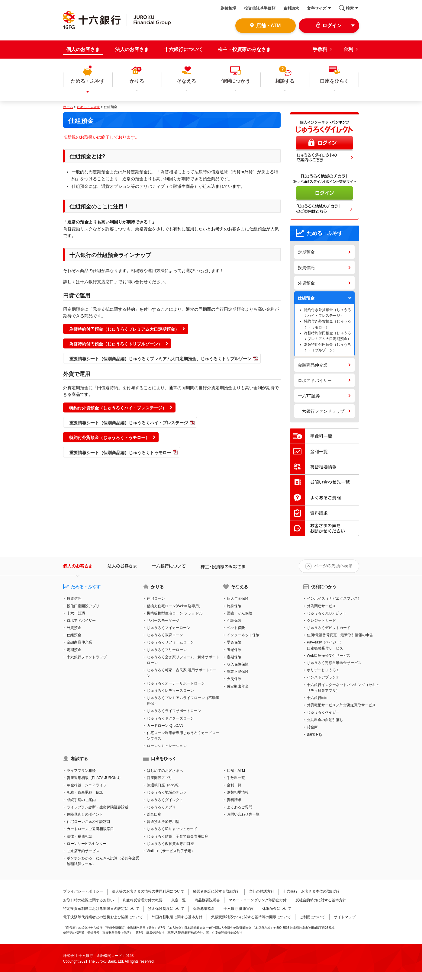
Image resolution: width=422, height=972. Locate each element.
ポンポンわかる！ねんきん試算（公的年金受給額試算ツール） (103, 861)
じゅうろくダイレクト (165, 800)
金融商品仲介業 (312, 365)
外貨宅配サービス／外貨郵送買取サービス (341, 705)
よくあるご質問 (239, 807)
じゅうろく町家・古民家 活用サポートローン (182, 673)
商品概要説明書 (207, 900)
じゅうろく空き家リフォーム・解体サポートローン (183, 660)
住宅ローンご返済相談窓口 (88, 822)
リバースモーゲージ (163, 620)
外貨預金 (306, 283)
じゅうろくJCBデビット (326, 613)
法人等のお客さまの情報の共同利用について (148, 891)
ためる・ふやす (88, 107)
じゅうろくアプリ (161, 807)
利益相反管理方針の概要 (143, 900)
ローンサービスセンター (87, 844)
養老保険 (234, 650)
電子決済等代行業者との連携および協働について (103, 917)
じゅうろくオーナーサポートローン (176, 683)
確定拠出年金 (238, 686)
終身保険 (234, 606)
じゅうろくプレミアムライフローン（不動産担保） (183, 701)
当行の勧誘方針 (261, 891)
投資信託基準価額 (259, 8)
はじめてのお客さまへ (165, 770)
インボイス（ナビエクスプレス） (334, 598)
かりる (157, 586)
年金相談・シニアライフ (87, 785)
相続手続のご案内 (81, 800)
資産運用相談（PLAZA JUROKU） (95, 778)
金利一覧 (234, 785)
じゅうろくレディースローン (170, 690)
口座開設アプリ (159, 778)
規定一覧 (178, 900)
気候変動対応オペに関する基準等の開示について (251, 917)
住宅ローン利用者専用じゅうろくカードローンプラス (183, 736)
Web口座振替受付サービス (328, 655)
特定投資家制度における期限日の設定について (101, 908)
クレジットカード (321, 620)
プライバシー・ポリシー (83, 891)
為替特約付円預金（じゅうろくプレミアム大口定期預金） (124, 329)
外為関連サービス (321, 606)
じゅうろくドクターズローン (170, 718)
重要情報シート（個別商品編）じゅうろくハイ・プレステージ (128, 422)
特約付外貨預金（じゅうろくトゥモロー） (109, 437)
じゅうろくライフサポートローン (174, 711)
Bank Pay (314, 734)
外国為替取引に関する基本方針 (177, 917)
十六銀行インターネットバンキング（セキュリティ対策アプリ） (343, 688)
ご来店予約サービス (83, 851)
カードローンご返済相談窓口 (90, 829)
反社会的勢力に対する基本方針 (320, 900)
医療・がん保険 (239, 613)
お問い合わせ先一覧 (243, 814)
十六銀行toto (317, 698)
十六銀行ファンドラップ (321, 411)
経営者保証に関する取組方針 (216, 891)
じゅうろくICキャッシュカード (172, 829)
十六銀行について (183, 49)
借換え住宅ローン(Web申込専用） (174, 606)
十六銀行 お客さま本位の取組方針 (312, 891)
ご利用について (312, 917)
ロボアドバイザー (315, 380)
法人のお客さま (132, 49)
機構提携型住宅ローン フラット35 (175, 613)
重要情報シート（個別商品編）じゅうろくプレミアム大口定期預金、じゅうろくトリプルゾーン (160, 358)
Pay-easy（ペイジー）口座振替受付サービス (325, 645)
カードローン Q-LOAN (165, 725)
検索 (350, 8)
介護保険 (234, 620)
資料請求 (291, 8)
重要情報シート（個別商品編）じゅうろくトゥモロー (120, 452)
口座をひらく (163, 758)
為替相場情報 (238, 792)
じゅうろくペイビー (323, 712)
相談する (79, 758)
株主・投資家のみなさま (244, 49)
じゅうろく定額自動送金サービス (334, 663)
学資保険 (234, 642)
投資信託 (306, 267)
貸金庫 (312, 727)
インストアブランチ (323, 677)
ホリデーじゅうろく (323, 670)
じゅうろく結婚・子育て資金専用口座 (177, 836)
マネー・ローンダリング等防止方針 (258, 900)
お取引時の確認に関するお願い (88, 900)
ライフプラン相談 (81, 770)
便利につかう (324, 586)
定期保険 (234, 657)
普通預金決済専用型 (163, 822)
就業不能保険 (238, 671)
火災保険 (234, 679)
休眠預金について (276, 908)
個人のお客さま (83, 49)
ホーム (68, 107)
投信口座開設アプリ (83, 606)
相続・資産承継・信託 (85, 792)
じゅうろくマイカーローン (168, 628)
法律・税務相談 (79, 836)
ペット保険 (236, 628)
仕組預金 (306, 298)
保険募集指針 (204, 908)
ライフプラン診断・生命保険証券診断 (97, 807)
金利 (348, 49)
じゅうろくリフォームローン (170, 642)
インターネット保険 (243, 635)
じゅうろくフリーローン (167, 650)
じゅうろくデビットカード (328, 628)
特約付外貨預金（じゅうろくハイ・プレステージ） (117, 408)
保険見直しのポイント (85, 814)
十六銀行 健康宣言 (238, 908)
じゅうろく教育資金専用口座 (170, 844)
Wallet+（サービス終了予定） (171, 851)
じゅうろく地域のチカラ (167, 792)
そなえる (239, 586)
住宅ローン (156, 598)
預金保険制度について (166, 908)
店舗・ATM (236, 770)
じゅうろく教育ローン (165, 635)
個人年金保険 (238, 598)
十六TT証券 (309, 395)
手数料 (320, 49)
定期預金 (306, 252)
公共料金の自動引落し (325, 720)
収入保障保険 (238, 664)
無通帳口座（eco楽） (164, 785)
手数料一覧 (236, 778)
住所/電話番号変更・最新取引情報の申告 (340, 635)
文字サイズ (317, 8)
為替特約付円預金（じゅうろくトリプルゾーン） (115, 344)
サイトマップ (345, 917)
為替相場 (228, 8)
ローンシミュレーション (167, 746)
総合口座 (154, 814)
